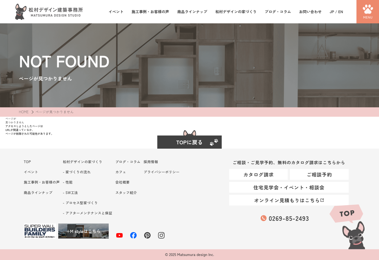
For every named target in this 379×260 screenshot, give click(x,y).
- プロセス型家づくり (80, 202)
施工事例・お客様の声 (150, 11)
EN (340, 11)
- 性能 (68, 182)
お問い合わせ (310, 11)
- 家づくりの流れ (77, 171)
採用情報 (151, 161)
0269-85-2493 (289, 218)
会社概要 (122, 182)
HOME (24, 111)
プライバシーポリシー (162, 171)
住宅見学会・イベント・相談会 (289, 187)
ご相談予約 (319, 174)
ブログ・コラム (278, 11)
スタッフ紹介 (126, 192)
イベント (115, 11)
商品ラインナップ (192, 11)
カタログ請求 (258, 174)
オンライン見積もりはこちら (287, 200)
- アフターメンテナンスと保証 (87, 212)
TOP (347, 226)
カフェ (120, 171)
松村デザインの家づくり (236, 11)
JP (332, 11)
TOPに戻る (189, 142)
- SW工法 (70, 192)
